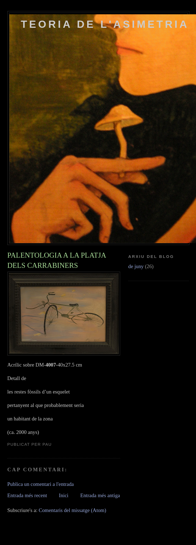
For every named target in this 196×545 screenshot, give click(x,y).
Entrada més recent (27, 495)
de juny (136, 266)
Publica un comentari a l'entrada (40, 484)
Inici (63, 495)
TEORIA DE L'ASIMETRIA (105, 24)
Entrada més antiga (100, 495)
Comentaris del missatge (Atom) (72, 510)
